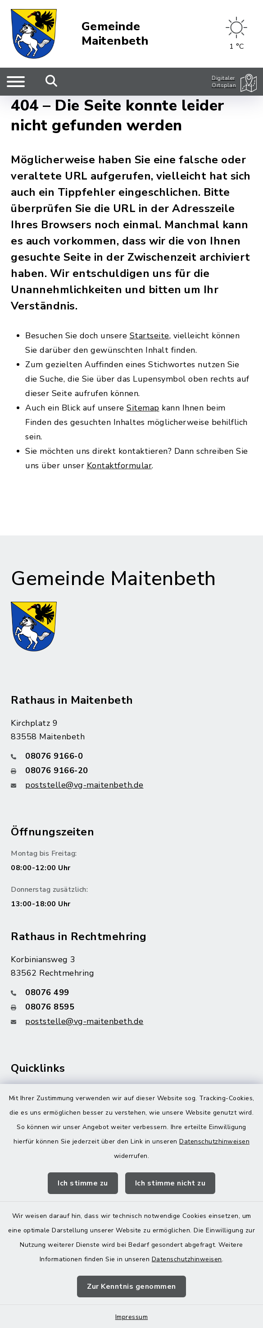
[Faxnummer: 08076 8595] (131, 1006)
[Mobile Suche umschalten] (51, 82)
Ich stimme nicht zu (170, 1183)
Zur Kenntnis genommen (131, 1286)
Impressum (131, 1317)
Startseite (149, 335)
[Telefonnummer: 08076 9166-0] (131, 756)
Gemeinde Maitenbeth (115, 33)
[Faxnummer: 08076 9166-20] (131, 770)
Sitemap (143, 407)
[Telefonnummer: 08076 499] (131, 992)
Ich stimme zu (83, 1183)
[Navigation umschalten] (16, 81)
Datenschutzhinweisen (214, 1141)
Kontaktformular (119, 465)
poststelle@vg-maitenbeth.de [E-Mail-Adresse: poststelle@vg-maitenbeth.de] (84, 784)
